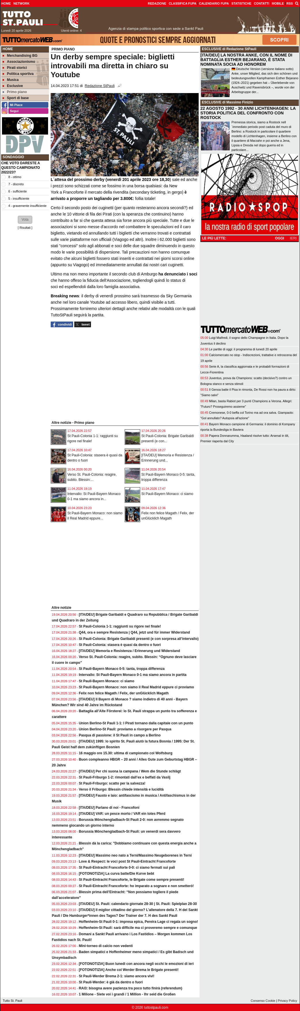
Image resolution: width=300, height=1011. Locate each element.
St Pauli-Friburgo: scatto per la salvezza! (112, 783)
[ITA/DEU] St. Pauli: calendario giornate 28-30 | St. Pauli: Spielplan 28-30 (138, 904)
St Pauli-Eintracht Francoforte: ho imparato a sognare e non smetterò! (136, 886)
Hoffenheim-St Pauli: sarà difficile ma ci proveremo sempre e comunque (138, 928)
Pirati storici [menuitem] (15, 68)
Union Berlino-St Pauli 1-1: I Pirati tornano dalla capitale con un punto (136, 723)
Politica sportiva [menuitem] (18, 74)
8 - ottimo (14, 177)
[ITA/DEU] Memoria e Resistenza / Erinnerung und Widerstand (129, 651)
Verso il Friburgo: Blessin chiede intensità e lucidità (121, 789)
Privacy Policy (287, 1000)
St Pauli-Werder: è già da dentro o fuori (111, 982)
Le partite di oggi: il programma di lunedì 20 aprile (243, 349)
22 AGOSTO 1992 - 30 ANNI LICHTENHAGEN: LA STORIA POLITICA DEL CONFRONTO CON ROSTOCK (248, 113)
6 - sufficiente (17, 191)
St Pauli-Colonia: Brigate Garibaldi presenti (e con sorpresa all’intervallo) (139, 639)
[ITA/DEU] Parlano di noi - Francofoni (109, 808)
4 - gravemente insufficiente (27, 205)
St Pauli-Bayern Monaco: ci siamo (167, 494)
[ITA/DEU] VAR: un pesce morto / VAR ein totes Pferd (122, 814)
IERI (293, 238)
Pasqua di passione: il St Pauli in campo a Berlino (120, 735)
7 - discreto (16, 184)
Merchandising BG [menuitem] (20, 56)
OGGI (279, 238)
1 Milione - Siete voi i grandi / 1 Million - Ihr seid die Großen (127, 994)
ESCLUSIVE (211, 49)
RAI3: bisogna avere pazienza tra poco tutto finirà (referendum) (130, 988)
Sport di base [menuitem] (16, 98)
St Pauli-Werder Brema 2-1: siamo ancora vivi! (117, 976)
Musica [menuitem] (11, 80)
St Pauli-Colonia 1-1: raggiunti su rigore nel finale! (120, 626)
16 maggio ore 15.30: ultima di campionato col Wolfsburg (125, 753)
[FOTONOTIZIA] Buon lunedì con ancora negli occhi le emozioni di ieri (136, 964)
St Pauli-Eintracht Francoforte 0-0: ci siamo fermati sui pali (127, 868)
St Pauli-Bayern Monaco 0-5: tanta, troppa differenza (122, 669)
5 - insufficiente (18, 198)
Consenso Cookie (263, 1000)
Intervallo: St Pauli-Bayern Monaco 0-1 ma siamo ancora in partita (133, 675)
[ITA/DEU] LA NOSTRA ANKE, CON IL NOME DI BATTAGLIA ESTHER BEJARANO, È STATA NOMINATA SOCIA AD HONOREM (246, 60)
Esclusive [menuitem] (13, 86)
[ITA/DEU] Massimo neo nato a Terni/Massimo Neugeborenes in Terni (135, 855)
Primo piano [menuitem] (15, 92)
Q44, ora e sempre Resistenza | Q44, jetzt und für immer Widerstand (134, 632)
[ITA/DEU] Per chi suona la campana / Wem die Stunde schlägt (130, 771)
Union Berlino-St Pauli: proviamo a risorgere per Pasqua (125, 729)
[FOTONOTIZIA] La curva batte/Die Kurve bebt (116, 874)
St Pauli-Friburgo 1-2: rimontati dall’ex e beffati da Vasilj (124, 777)
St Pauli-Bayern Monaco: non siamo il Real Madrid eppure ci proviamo (136, 687)
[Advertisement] (25, 319)
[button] (25, 219)
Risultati (25, 227)
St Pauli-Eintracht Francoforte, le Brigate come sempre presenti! (131, 880)
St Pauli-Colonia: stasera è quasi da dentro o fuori (120, 645)
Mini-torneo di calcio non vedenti (106, 946)
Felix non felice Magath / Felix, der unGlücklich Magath (124, 693)
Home (8, 49)
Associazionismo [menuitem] (19, 62)
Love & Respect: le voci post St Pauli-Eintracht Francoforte (127, 861)
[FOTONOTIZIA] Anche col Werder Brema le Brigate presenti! (129, 970)
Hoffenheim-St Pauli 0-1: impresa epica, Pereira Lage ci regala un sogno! (138, 922)
